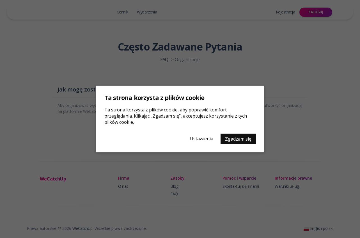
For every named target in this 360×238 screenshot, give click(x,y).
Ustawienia (201, 139)
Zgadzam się (238, 139)
